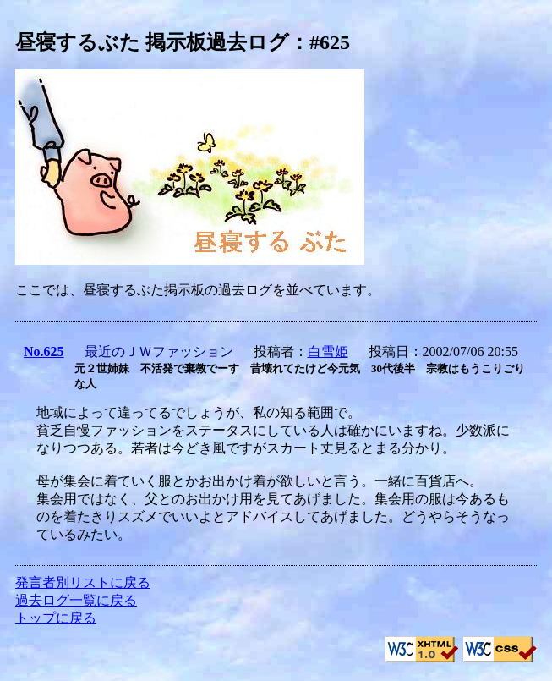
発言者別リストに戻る (82, 582)
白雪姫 (328, 351)
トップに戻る (55, 618)
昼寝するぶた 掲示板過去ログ (152, 42)
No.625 (44, 351)
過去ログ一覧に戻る (76, 600)
